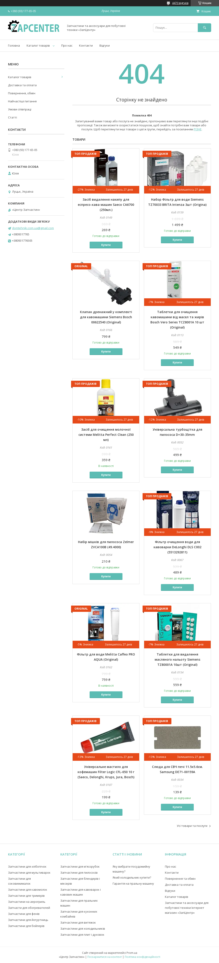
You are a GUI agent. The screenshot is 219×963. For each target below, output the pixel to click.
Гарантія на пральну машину (133, 883)
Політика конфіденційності (142, 957)
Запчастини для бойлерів (26, 926)
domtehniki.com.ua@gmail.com (33, 228)
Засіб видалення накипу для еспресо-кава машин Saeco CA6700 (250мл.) (106, 204)
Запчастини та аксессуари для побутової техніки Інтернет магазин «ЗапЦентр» (186, 908)
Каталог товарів (38, 45)
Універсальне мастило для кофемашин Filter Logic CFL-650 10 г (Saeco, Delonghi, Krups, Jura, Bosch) (106, 772)
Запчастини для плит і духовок (82, 935)
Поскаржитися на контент (104, 957)
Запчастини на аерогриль (26, 902)
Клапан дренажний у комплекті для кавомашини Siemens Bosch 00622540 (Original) (106, 317)
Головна (14, 45)
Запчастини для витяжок (78, 922)
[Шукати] (204, 27)
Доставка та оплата (22, 85)
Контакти (86, 45)
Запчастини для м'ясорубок (80, 866)
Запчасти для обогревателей (29, 908)
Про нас (66, 45)
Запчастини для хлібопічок (27, 866)
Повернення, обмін (21, 93)
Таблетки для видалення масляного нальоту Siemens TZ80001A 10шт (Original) (177, 659)
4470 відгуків (180, 3)
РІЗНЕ (198, 129)
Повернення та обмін (180, 879)
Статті (12, 117)
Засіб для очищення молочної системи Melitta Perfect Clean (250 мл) (106, 434)
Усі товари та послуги (192, 826)
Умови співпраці (19, 109)
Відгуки (104, 45)
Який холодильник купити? (132, 877)
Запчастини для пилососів (79, 873)
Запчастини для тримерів (26, 896)
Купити (106, 245)
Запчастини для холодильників (82, 928)
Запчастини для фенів (24, 914)
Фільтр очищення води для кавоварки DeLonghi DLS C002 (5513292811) (177, 547)
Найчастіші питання (22, 101)
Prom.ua (131, 953)
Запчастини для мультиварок (29, 873)
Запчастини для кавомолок (27, 890)
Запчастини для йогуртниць (28, 920)
